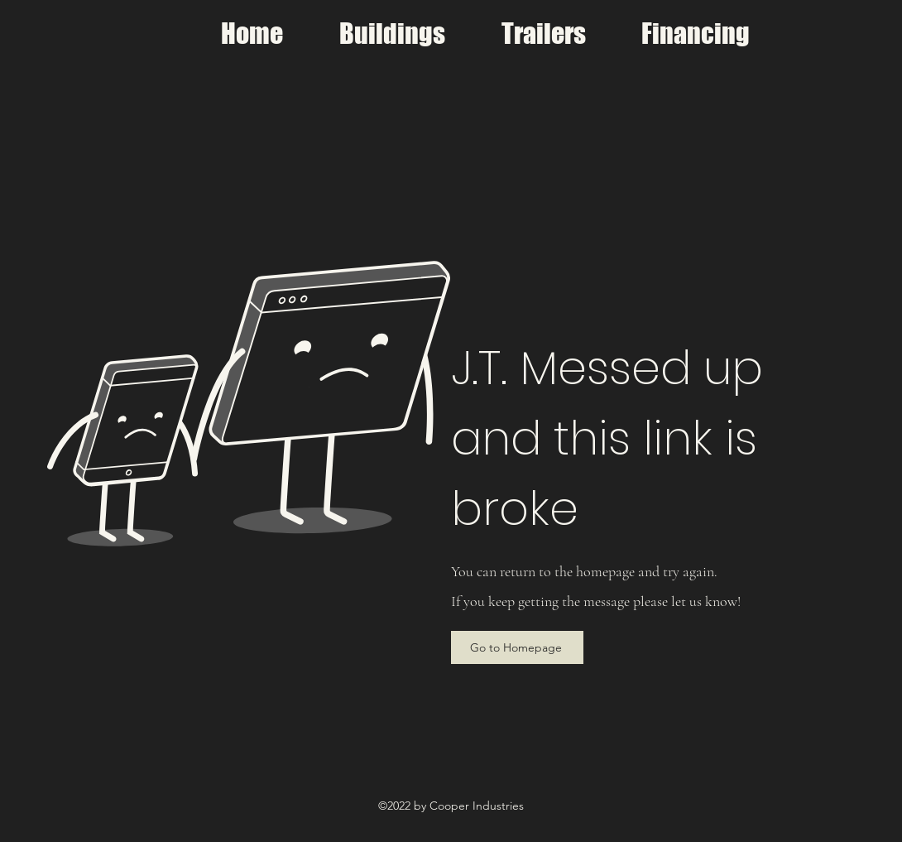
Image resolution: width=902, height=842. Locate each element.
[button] (392, 34)
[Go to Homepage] (517, 647)
